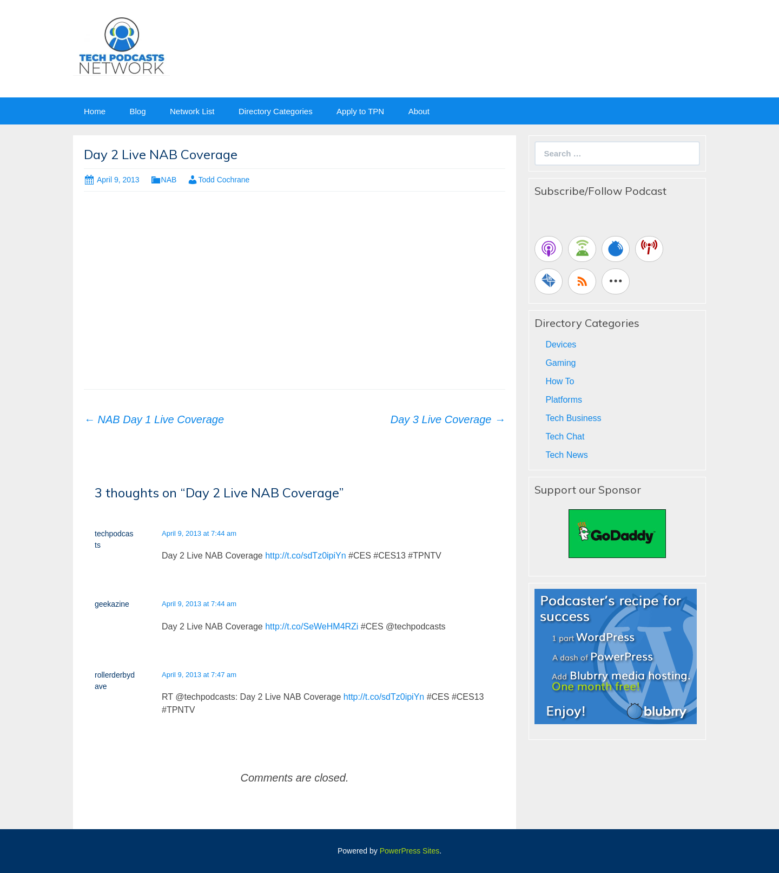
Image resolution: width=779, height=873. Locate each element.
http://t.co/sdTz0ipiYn (305, 555)
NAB (169, 179)
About (419, 111)
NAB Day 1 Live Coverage (154, 419)
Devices (560, 344)
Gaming (560, 362)
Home (94, 111)
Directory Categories (276, 111)
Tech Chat (564, 436)
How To (559, 381)
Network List (192, 111)
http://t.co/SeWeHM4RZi (311, 626)
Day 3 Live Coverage (448, 419)
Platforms (563, 399)
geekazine (112, 604)
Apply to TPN (360, 111)
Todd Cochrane (223, 179)
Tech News (566, 455)
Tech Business (573, 418)
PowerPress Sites (409, 850)
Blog (137, 111)
